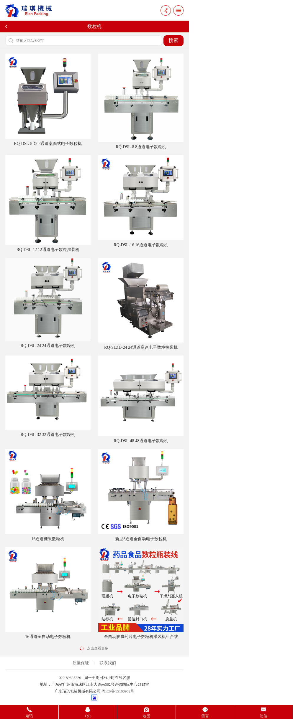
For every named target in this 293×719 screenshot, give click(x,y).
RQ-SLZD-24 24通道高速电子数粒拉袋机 (141, 304)
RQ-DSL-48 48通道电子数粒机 (141, 399)
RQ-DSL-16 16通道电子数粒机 (141, 201)
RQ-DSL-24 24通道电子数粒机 (48, 303)
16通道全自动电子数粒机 (48, 593)
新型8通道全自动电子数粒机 (141, 495)
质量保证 (81, 663)
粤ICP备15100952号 (118, 691)
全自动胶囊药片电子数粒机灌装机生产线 (141, 593)
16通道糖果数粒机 (48, 495)
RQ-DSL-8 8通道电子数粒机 (141, 101)
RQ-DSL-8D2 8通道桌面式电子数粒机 (48, 100)
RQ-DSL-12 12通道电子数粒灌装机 (48, 203)
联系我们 (107, 663)
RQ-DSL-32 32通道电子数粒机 (48, 396)
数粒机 (94, 26)
